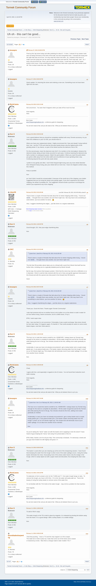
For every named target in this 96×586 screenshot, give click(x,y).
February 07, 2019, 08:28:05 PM (36, 50)
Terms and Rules (81, 581)
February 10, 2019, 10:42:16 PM (34, 472)
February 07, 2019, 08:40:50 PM (34, 79)
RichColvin (14, 104)
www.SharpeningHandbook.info (35, 122)
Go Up (9, 561)
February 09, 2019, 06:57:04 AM (34, 286)
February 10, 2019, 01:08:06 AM (34, 364)
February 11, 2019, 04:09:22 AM (34, 533)
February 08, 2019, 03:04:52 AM (34, 134)
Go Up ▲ (88, 581)
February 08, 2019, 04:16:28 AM (34, 192)
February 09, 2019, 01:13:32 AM (34, 249)
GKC (12, 249)
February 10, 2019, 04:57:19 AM (34, 398)
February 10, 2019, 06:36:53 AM (34, 447)
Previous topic (76, 39)
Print (87, 44)
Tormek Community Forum (21, 7)
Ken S (51, 30)
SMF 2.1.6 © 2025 (9, 581)
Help (75, 581)
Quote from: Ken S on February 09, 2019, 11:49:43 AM (44, 402)
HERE (28, 198)
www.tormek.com (58, 21)
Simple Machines (19, 581)
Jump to (62, 570)
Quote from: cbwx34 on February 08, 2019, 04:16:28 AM (45, 253)
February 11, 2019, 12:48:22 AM (34, 508)
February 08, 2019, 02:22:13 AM (34, 104)
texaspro (13, 50)
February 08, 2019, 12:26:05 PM (34, 224)
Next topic (85, 39)
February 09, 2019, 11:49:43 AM (34, 334)
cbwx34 (13, 192)
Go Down (10, 44)
